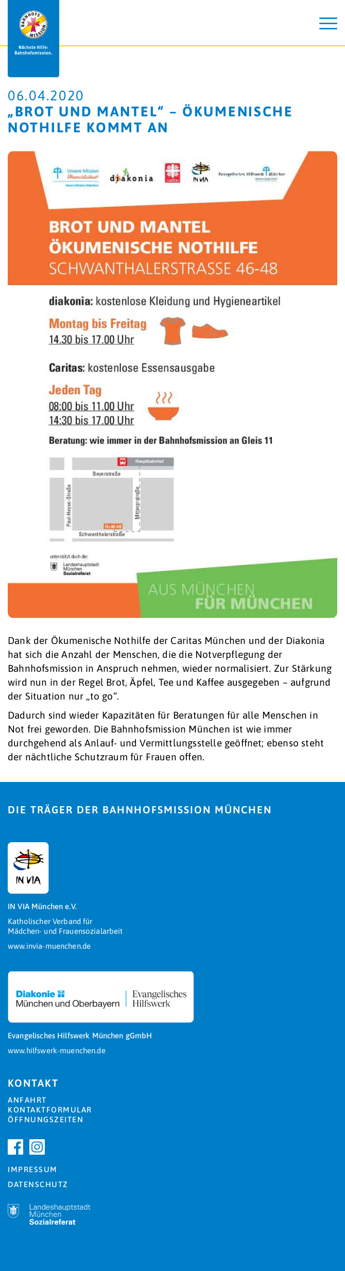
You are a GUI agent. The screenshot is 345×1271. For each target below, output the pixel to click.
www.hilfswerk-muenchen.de (57, 1050)
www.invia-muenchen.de (49, 946)
